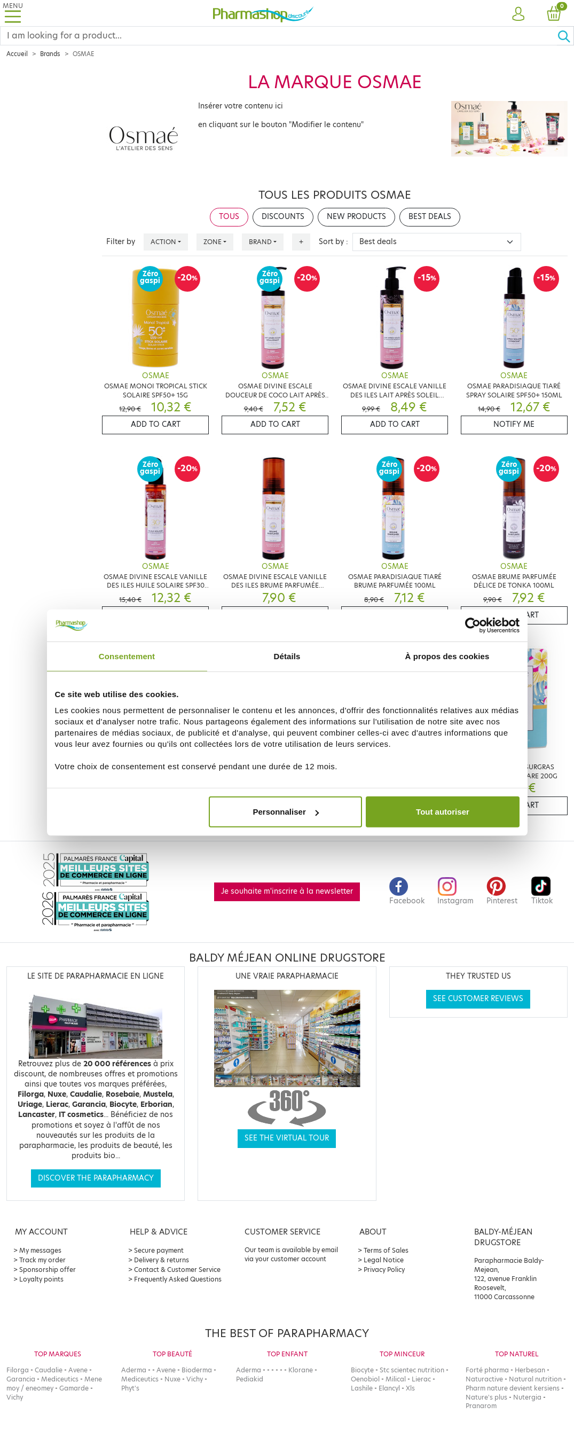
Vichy (14, 1397)
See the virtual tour (287, 1138)
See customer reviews (478, 999)
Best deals (429, 217)
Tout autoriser (442, 811)
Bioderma (197, 1369)
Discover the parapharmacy (96, 1178)
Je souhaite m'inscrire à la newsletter (287, 891)
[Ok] (565, 35)
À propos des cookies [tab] (447, 655)
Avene (78, 1369)
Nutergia (527, 1397)
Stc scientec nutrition (412, 1369)
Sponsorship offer (47, 1269)
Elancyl (389, 1388)
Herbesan (530, 1369)
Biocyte (362, 1369)
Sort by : (333, 242)
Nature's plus (486, 1397)
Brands (50, 54)
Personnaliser (286, 811)
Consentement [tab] (127, 655)
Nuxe (172, 1379)
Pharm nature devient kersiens (513, 1388)
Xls (410, 1388)
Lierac (421, 1379)
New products (356, 217)
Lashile (362, 1388)
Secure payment (159, 1250)
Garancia (20, 1379)
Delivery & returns (161, 1259)
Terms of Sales (386, 1250)
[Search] (278, 35)
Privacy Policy (384, 1269)
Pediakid (249, 1379)
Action (163, 241)
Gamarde (74, 1388)
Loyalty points (41, 1279)
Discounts (283, 217)
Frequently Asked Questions (178, 1279)
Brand (260, 241)
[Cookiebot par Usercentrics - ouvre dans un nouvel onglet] (473, 625)
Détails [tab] (287, 655)
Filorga (17, 1369)
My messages (40, 1250)
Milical (396, 1379)
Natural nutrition (535, 1379)
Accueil (17, 54)
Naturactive (484, 1379)
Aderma (133, 1369)
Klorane (300, 1369)
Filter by (120, 242)
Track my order (42, 1259)
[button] (518, 14)
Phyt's (130, 1388)
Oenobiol (365, 1379)
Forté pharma (487, 1369)
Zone (212, 241)
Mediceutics (59, 1379)
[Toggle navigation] (13, 13)
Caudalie (48, 1369)
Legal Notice (384, 1259)
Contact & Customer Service (177, 1269)
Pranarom (481, 1405)
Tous (229, 217)
